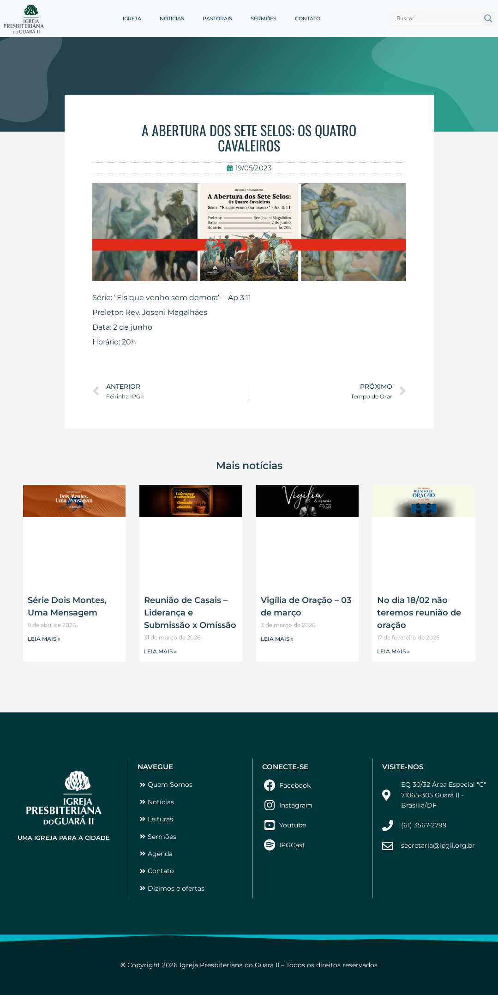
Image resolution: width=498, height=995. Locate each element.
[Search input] (437, 18)
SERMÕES (263, 18)
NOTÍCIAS (172, 18)
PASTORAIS (217, 18)
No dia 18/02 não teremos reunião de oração (419, 612)
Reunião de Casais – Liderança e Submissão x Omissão (190, 612)
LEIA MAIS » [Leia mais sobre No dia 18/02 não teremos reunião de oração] (393, 651)
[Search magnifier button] (488, 18)
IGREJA (132, 18)
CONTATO (307, 18)
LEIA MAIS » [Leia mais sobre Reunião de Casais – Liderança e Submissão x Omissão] (160, 651)
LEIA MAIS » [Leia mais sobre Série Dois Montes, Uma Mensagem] (44, 638)
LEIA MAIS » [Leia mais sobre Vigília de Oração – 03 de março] (277, 638)
